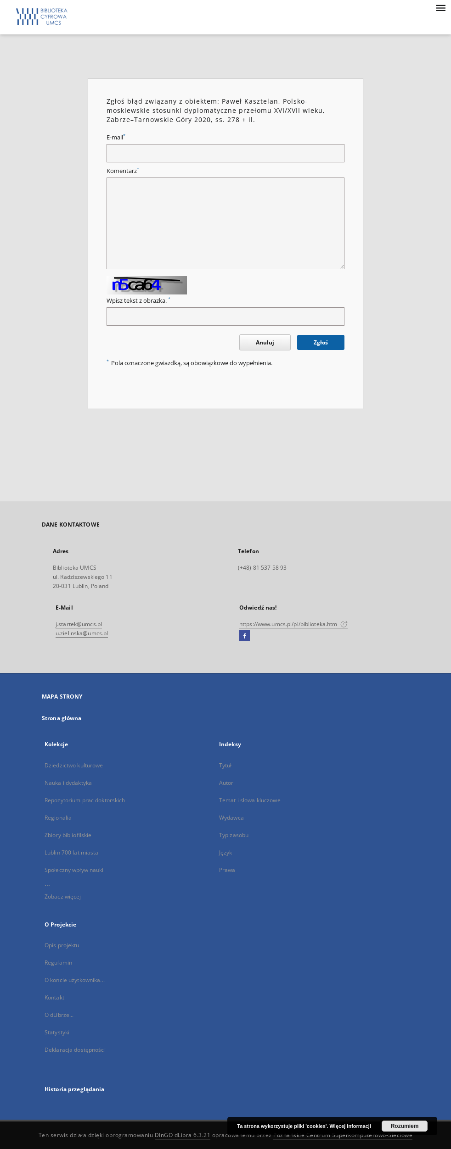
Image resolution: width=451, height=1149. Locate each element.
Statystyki (57, 1032)
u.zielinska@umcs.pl (82, 633)
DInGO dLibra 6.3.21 (183, 1135)
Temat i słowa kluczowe (250, 800)
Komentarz (123, 171)
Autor (226, 783)
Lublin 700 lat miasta (72, 852)
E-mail (116, 137)
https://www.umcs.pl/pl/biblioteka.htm (293, 624)
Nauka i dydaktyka (68, 783)
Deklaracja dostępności (75, 1050)
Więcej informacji (350, 1126)
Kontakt (54, 997)
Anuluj (265, 342)
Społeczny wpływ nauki (74, 870)
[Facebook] (244, 636)
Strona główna (62, 718)
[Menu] (440, 7)
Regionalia (58, 818)
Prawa (227, 870)
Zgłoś (321, 342)
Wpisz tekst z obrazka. (138, 301)
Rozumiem (405, 1126)
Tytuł (225, 765)
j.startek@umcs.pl (79, 624)
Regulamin (58, 962)
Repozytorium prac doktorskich (85, 800)
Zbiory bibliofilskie (68, 835)
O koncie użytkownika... (75, 980)
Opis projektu (62, 945)
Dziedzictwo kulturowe (74, 765)
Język (225, 852)
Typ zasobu (233, 835)
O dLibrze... (59, 1015)
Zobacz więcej (63, 896)
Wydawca (231, 818)
